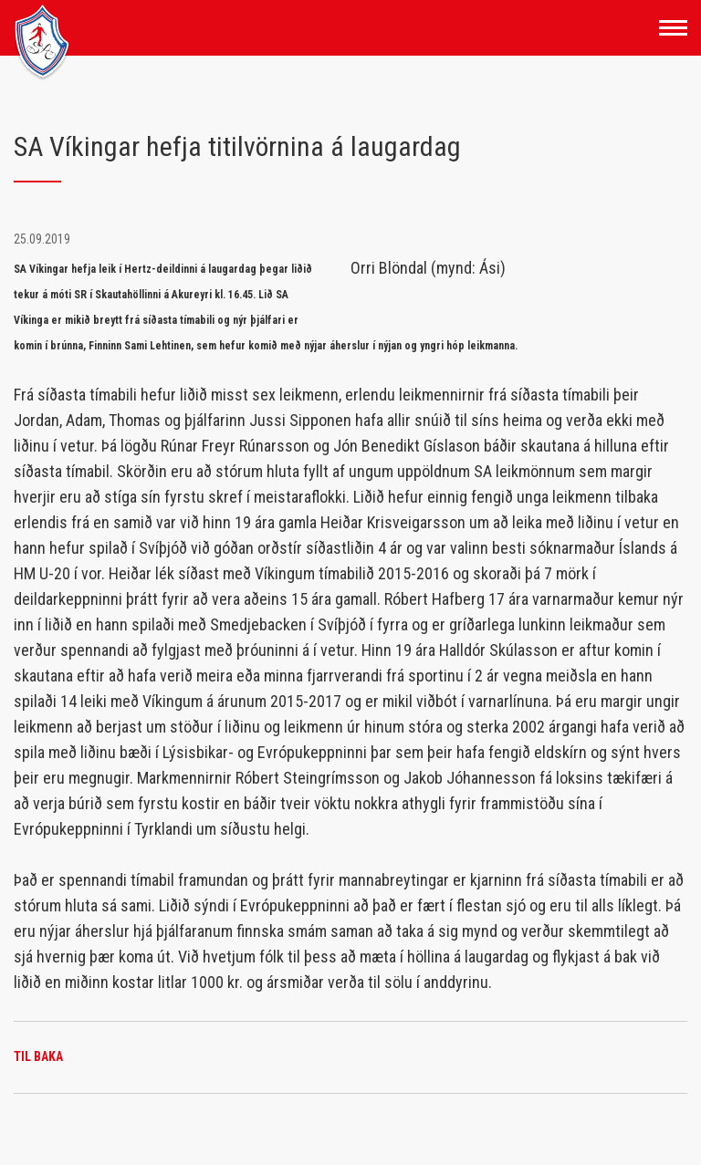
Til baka (38, 1056)
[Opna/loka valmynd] (673, 28)
